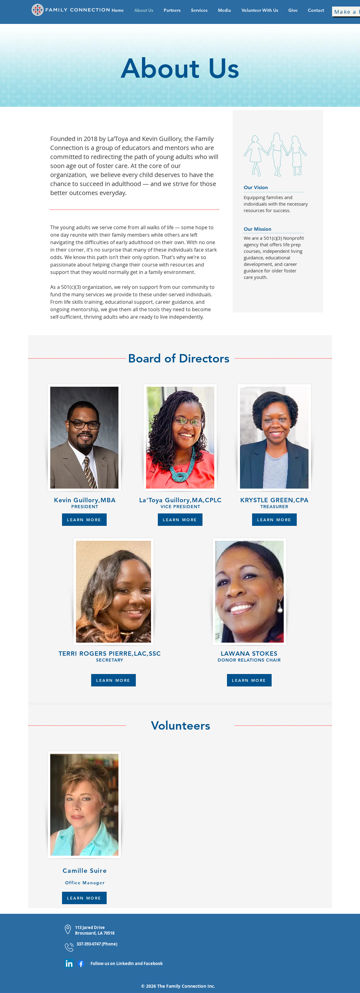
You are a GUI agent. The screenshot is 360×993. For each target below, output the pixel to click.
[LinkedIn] (69, 963)
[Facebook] (81, 963)
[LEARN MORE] (84, 519)
